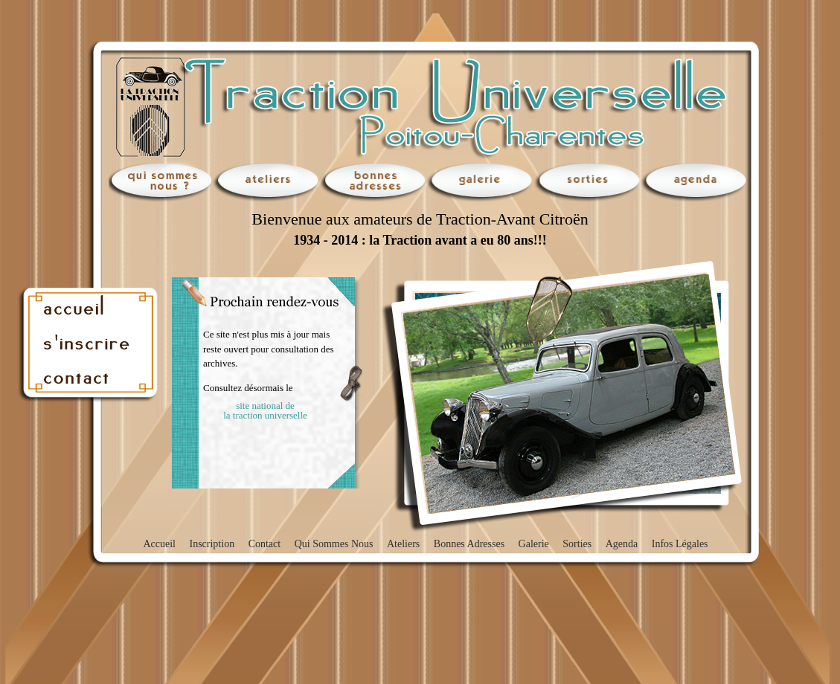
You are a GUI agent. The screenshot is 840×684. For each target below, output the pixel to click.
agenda (694, 181)
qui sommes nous (159, 181)
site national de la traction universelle (265, 410)
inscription (90, 342)
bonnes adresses (373, 181)
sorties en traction (587, 181)
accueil (90, 305)
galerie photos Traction (480, 181)
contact (90, 379)
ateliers (266, 181)
